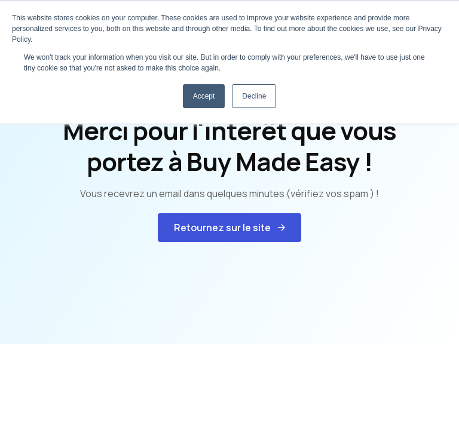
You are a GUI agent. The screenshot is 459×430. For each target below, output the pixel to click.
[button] (229, 227)
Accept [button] (204, 96)
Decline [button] (254, 96)
